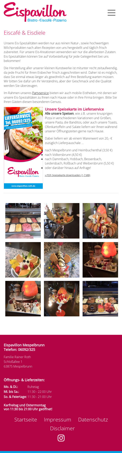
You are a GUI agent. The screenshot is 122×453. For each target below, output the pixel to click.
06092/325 (26, 349)
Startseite (25, 419)
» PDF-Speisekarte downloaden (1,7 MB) (67, 175)
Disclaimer (62, 428)
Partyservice (40, 93)
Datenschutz (93, 419)
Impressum (57, 419)
